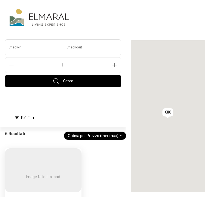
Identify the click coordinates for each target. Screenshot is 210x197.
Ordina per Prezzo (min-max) (95, 136)
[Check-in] (34, 47)
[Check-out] (92, 47)
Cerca (63, 81)
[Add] (114, 65)
